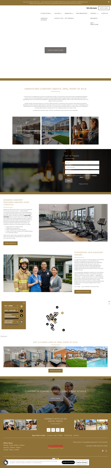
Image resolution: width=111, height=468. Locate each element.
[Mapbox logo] (3, 336)
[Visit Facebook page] (49, 430)
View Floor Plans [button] (55, 50)
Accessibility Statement (90, 442)
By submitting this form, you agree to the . (83, 176)
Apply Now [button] (55, 398)
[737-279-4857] (3, 452)
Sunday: (5, 449)
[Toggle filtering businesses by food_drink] (21, 306)
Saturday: (6, 447)
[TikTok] (62, 430)
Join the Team (103, 442)
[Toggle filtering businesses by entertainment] (21, 311)
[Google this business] (53, 430)
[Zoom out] (109, 304)
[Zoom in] (109, 301)
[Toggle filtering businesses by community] (21, 321)
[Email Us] (3, 456)
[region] (47, 462)
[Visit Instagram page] (58, 430)
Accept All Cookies (68, 462)
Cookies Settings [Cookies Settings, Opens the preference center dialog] (82, 462)
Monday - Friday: (8, 445)
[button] (108, 2)
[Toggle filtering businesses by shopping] (21, 315)
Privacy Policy (77, 442)
